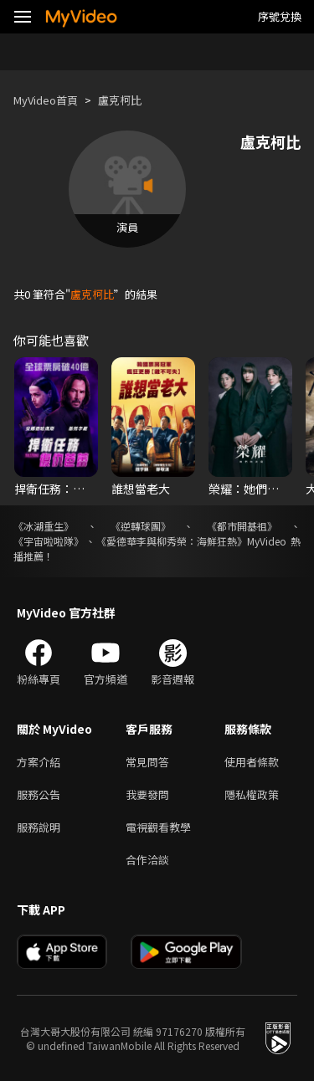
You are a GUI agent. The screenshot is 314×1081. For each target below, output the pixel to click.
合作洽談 (147, 860)
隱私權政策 (251, 794)
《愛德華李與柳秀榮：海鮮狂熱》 (171, 541)
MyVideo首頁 (45, 100)
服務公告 (38, 794)
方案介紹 (38, 762)
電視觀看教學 (158, 827)
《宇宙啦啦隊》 (48, 541)
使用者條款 (251, 762)
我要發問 (147, 794)
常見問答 (147, 762)
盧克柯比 (120, 100)
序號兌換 (279, 16)
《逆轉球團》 (141, 526)
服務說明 (38, 827)
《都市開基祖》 (242, 526)
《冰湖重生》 (43, 526)
